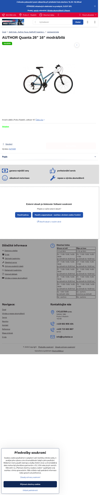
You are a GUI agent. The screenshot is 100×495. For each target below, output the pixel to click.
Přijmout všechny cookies (30, 484)
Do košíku (71, 135)
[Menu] (95, 22)
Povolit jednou (23, 214)
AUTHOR (12, 148)
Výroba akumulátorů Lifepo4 (58, 10)
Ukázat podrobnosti (30, 490)
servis (36, 10)
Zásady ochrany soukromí (65, 347)
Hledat (78, 22)
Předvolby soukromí (45, 347)
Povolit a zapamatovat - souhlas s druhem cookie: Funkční (58, 214)
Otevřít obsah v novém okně (49, 221)
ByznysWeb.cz (57, 350)
